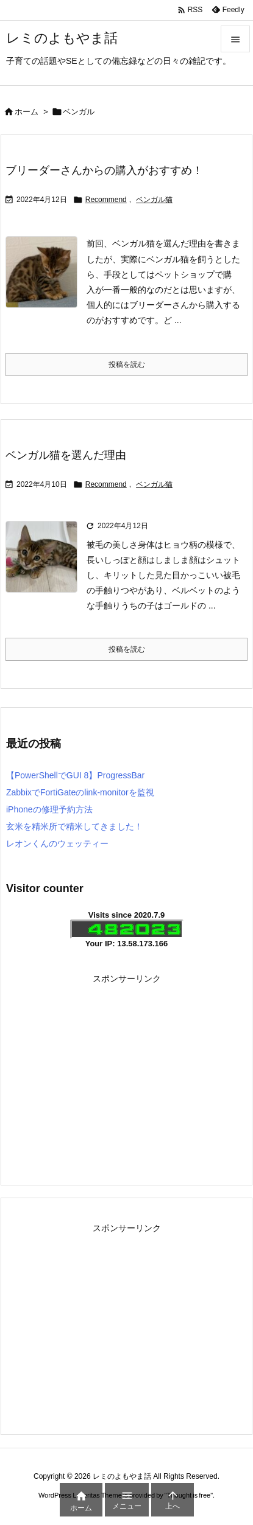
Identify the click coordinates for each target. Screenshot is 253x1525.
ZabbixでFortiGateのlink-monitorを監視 (80, 792)
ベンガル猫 (154, 199)
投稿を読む (127, 364)
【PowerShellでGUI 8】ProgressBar (75, 775)
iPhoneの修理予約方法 (49, 809)
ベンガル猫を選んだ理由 (65, 455)
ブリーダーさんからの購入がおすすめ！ (104, 170)
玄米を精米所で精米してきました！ (74, 826)
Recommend (106, 199)
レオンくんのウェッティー (57, 843)
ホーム (26, 111)
